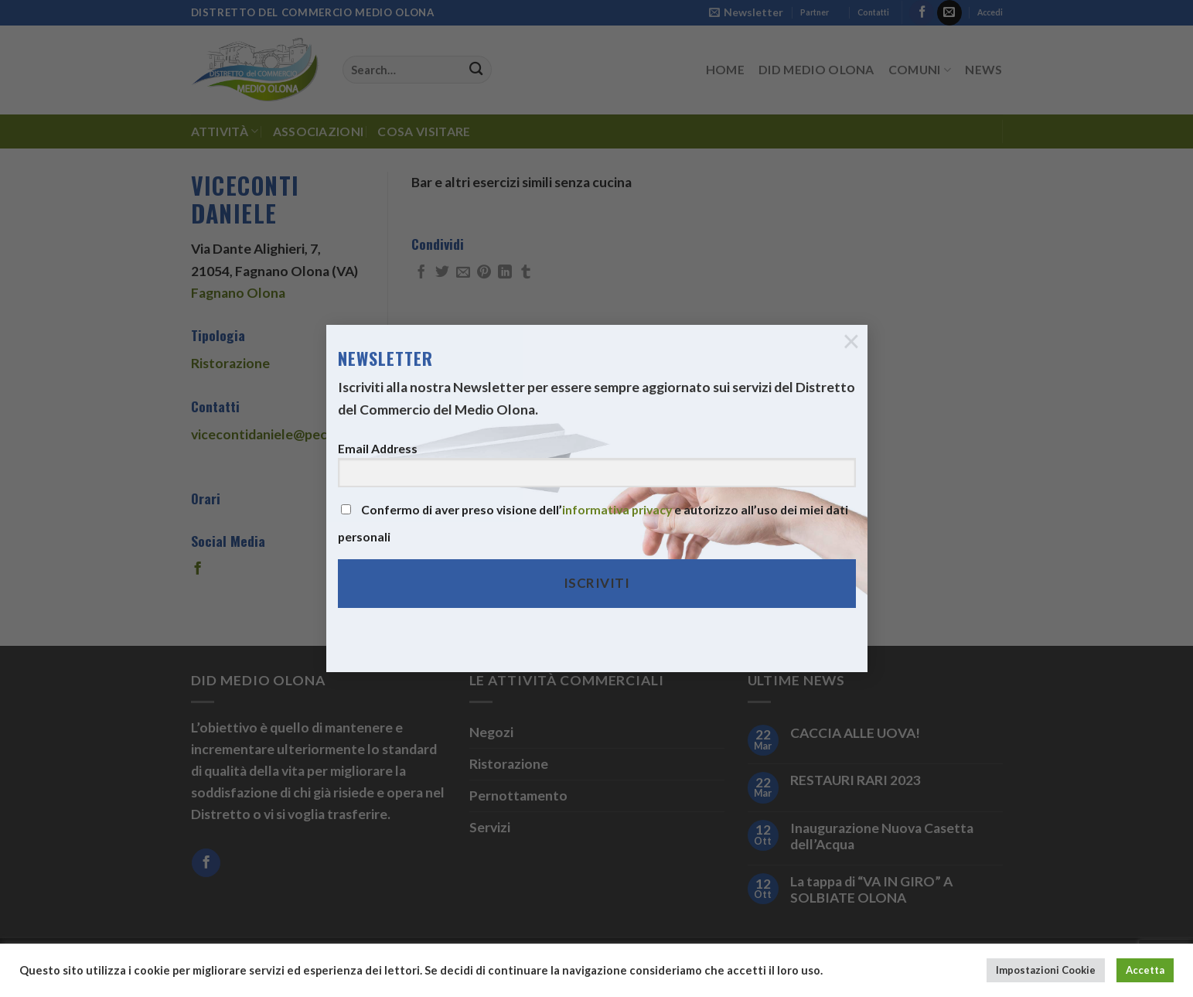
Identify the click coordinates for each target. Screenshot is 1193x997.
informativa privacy (617, 497)
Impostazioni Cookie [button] (1046, 970)
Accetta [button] (1145, 970)
